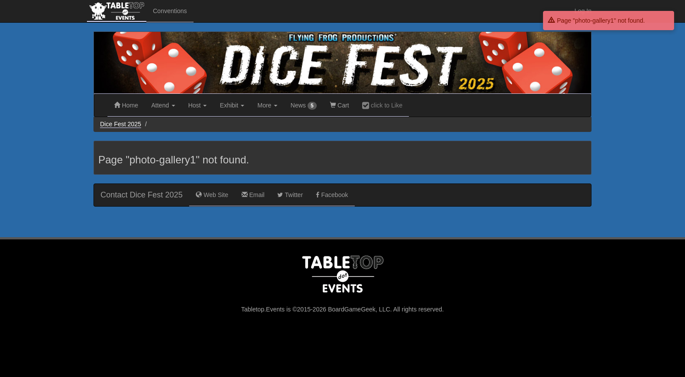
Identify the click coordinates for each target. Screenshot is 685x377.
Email (253, 194)
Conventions (170, 10)
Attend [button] (163, 105)
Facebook (332, 194)
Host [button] (197, 105)
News (304, 106)
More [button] (267, 105)
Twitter (290, 194)
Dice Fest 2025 (120, 124)
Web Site (212, 194)
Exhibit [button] (232, 105)
